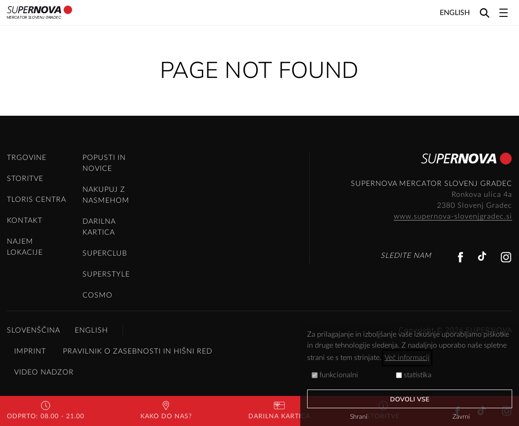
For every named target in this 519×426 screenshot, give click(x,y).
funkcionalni (335, 375)
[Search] (484, 12)
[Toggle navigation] (503, 12)
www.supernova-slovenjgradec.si (453, 216)
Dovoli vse (410, 399)
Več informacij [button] (407, 357)
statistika (414, 375)
